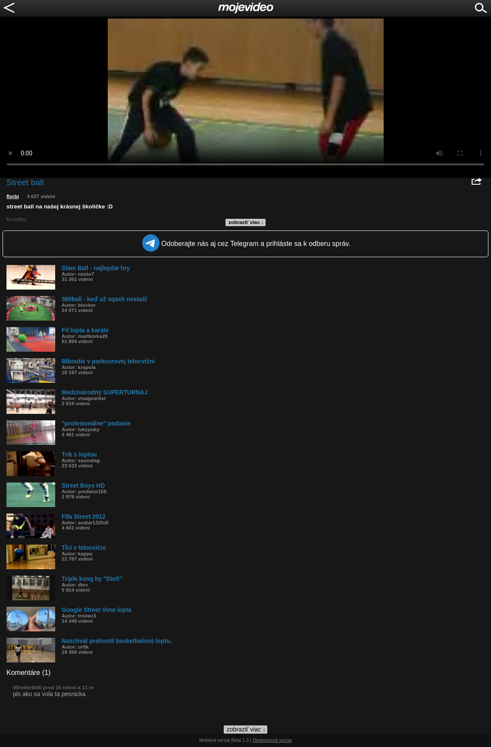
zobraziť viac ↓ (246, 222)
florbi (12, 196)
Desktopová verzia (272, 740)
